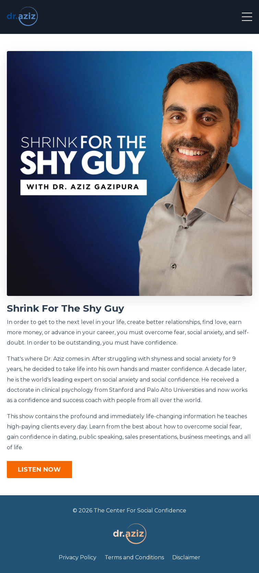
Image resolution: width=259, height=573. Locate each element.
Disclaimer (186, 557)
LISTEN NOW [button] (39, 469)
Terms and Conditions (134, 557)
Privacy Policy (77, 557)
